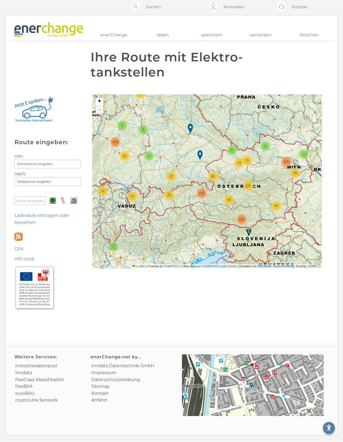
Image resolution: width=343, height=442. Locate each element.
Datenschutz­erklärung (115, 379)
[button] (191, 129)
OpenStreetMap (284, 266)
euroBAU (25, 393)
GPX (19, 249)
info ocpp (24, 258)
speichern (211, 35)
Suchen (153, 6)
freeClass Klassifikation (39, 379)
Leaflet (138, 266)
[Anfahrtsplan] (253, 385)
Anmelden (234, 6)
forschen (309, 35)
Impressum (103, 372)
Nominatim (265, 266)
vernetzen (260, 35)
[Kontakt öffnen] (283, 6)
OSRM (312, 266)
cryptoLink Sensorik (36, 400)
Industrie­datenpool (36, 365)
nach (19, 173)
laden (163, 35)
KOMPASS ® (172, 266)
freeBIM (23, 386)
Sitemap (100, 386)
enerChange (113, 35)
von (18, 156)
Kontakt (100, 393)
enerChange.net (111, 356)
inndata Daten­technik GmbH (122, 365)
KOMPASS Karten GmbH (220, 266)
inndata (23, 372)
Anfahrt (99, 400)
